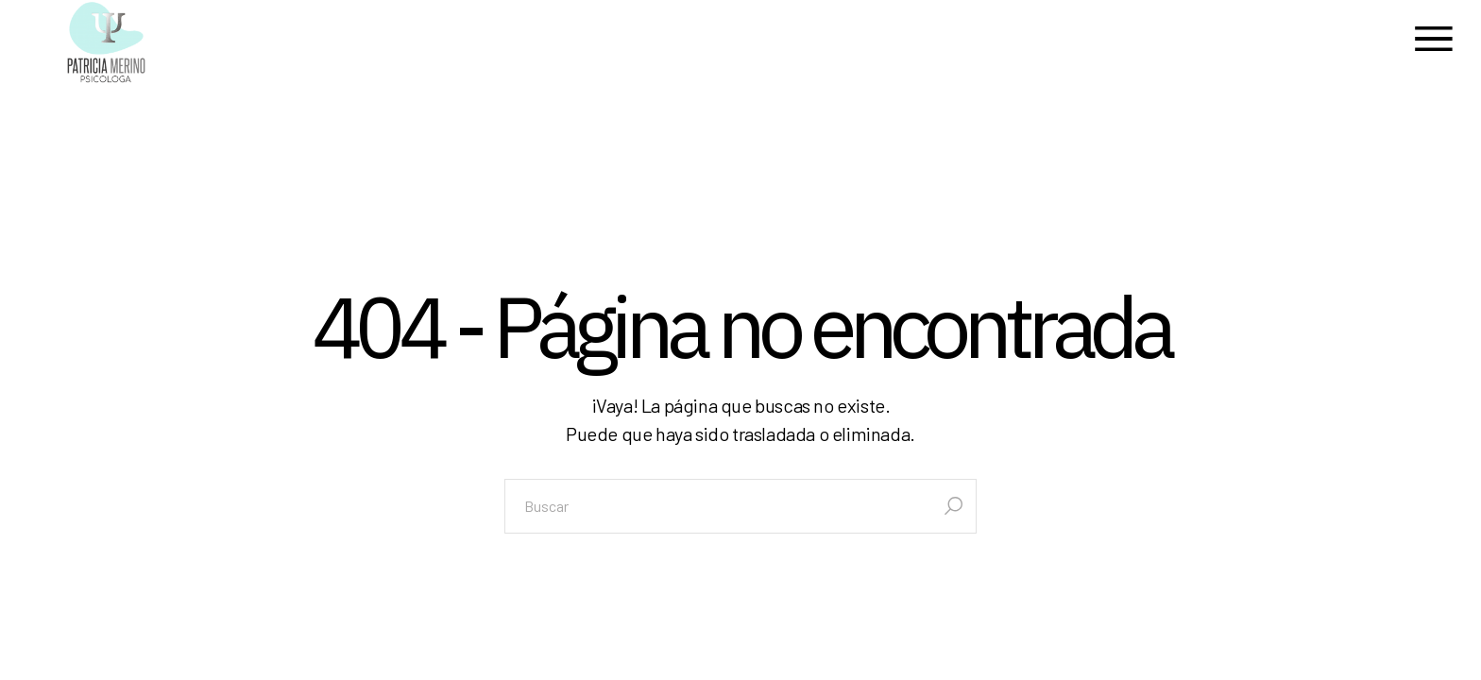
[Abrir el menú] (1434, 42)
